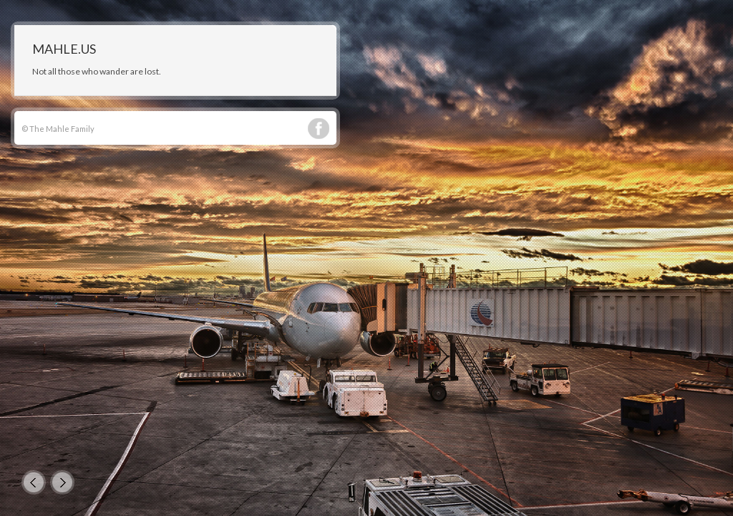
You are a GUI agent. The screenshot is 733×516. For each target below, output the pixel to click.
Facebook (318, 128)
